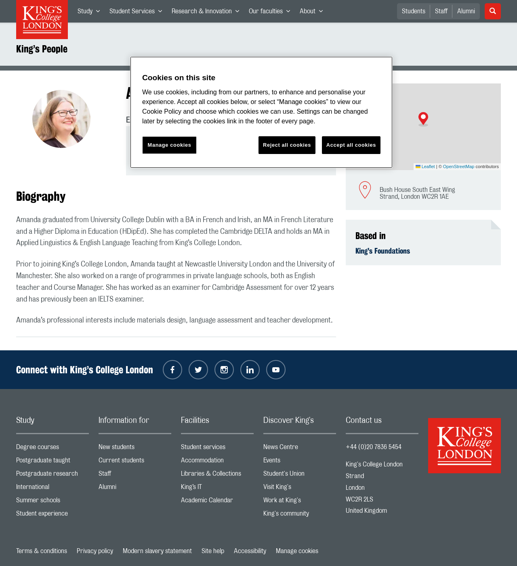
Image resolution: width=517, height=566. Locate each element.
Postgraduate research (52, 475)
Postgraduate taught (52, 462)
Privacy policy (95, 551)
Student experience (52, 515)
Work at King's (299, 502)
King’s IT (217, 489)
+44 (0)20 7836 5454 (373, 447)
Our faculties (272, 13)
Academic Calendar (217, 502)
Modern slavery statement (157, 551)
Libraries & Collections (217, 475)
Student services (217, 449)
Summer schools (52, 502)
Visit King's (299, 489)
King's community (299, 515)
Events (299, 462)
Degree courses (52, 449)
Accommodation (217, 462)
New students (135, 449)
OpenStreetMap (459, 166)
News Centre (299, 449)
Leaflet (425, 166)
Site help (213, 551)
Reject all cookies (287, 145)
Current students (135, 462)
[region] (261, 112)
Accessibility (250, 551)
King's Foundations (382, 251)
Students (413, 11)
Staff (441, 11)
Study (91, 13)
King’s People (41, 49)
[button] (423, 119)
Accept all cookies (351, 145)
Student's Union (299, 475)
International (52, 489)
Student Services (138, 13)
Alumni (466, 11)
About (314, 13)
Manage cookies (297, 551)
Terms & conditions (41, 551)
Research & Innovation (208, 13)
